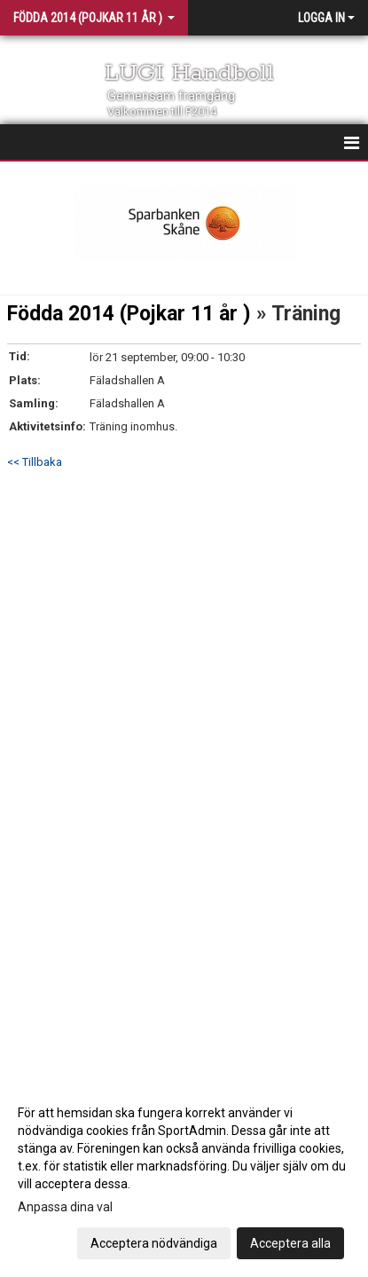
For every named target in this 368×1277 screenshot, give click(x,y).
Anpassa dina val (65, 1207)
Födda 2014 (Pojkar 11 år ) (129, 314)
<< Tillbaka (34, 462)
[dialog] (184, 1177)
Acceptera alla (290, 1243)
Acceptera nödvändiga (153, 1243)
